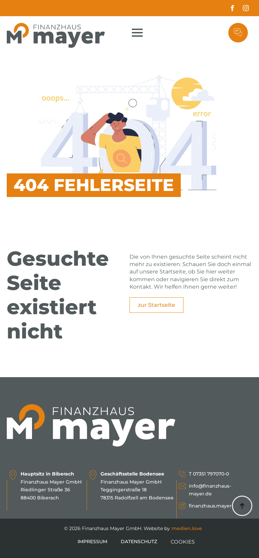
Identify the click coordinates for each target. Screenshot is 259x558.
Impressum (92, 541)
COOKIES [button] (183, 541)
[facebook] (232, 8)
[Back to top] (242, 506)
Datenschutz (139, 541)
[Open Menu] (137, 32)
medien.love (187, 528)
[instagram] (246, 8)
